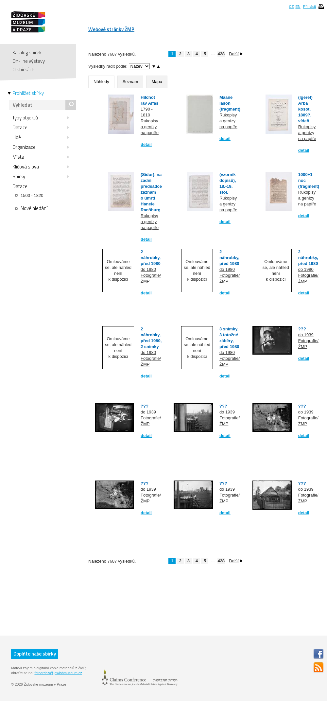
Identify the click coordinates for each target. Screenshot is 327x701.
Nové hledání (31, 208)
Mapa (156, 81)
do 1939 (306, 334)
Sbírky (40, 177)
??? (302, 328)
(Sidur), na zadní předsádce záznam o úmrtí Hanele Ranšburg (151, 192)
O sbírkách (23, 69)
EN (297, 7)
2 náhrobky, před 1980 (151, 257)
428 (221, 53)
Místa (40, 157)
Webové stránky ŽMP (111, 29)
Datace (40, 128)
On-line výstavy (28, 61)
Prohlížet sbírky (28, 93)
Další (236, 53)
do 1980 (148, 269)
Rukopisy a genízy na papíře (150, 126)
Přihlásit (309, 7)
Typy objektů (40, 118)
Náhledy (101, 81)
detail (146, 144)
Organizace (40, 147)
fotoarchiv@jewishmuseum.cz (58, 673)
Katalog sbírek (27, 52)
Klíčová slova (40, 167)
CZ (291, 7)
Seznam (130, 81)
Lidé (40, 137)
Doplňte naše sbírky (34, 653)
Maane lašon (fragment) (229, 103)
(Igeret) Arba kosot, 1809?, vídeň (305, 109)
